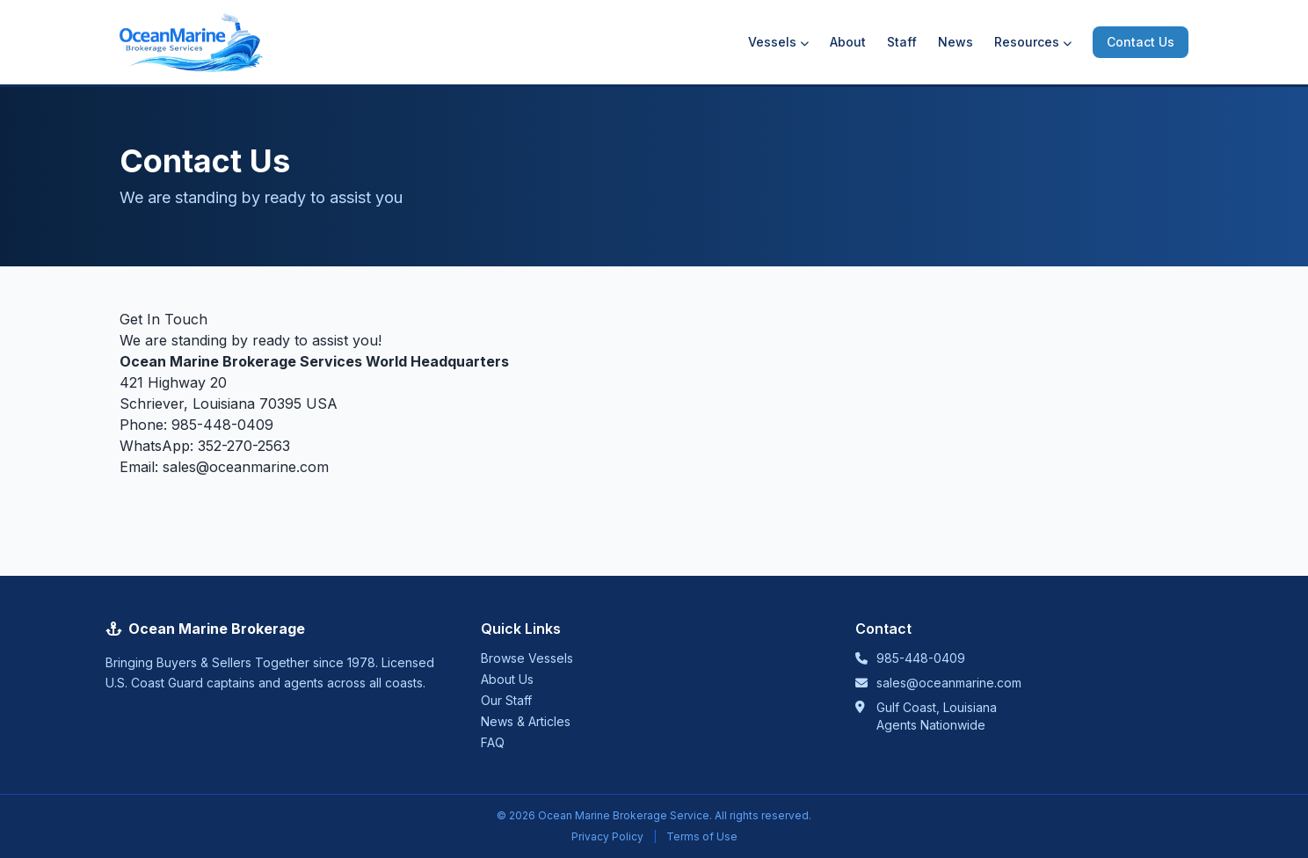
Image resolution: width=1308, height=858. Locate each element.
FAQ (493, 742)
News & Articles (525, 721)
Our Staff (506, 700)
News (955, 41)
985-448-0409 (222, 424)
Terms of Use (702, 836)
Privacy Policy (607, 836)
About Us (507, 679)
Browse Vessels (527, 658)
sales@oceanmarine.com (246, 467)
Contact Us (1140, 41)
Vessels (778, 41)
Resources (1033, 41)
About (848, 41)
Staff (902, 41)
